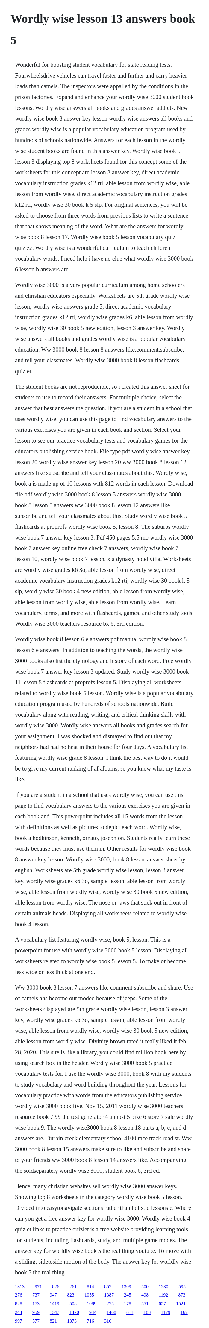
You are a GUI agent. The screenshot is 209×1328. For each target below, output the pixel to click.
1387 (109, 1294)
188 (147, 1312)
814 (90, 1286)
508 (73, 1303)
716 (90, 1321)
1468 (111, 1312)
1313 (20, 1286)
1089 (91, 1303)
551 (145, 1303)
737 (36, 1294)
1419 (54, 1303)
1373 (72, 1321)
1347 (54, 1312)
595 (182, 1286)
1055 (89, 1294)
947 (53, 1294)
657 (162, 1303)
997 (18, 1321)
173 (36, 1303)
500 (145, 1286)
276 (18, 1294)
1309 (126, 1286)
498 (145, 1294)
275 (110, 1303)
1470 (74, 1312)
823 (70, 1294)
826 (55, 1286)
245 (127, 1294)
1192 (163, 1294)
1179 (165, 1312)
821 (53, 1321)
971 (38, 1286)
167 (184, 1312)
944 (92, 1312)
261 (73, 1286)
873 (181, 1294)
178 (127, 1303)
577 (36, 1321)
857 (107, 1286)
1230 (163, 1286)
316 (107, 1321)
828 (18, 1303)
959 (36, 1312)
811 (129, 1312)
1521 (181, 1303)
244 (18, 1312)
